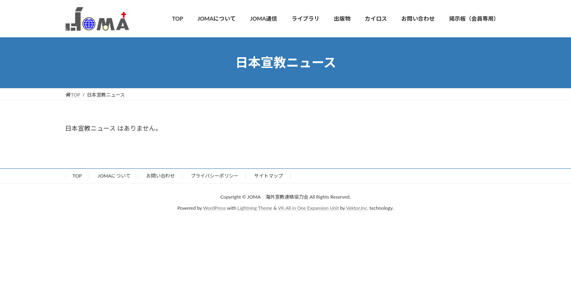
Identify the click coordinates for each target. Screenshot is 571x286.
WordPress (214, 208)
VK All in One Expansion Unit (308, 208)
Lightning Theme (255, 208)
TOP (77, 176)
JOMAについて (114, 176)
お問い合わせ (160, 176)
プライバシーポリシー (214, 176)
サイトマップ (268, 176)
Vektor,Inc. (357, 208)
